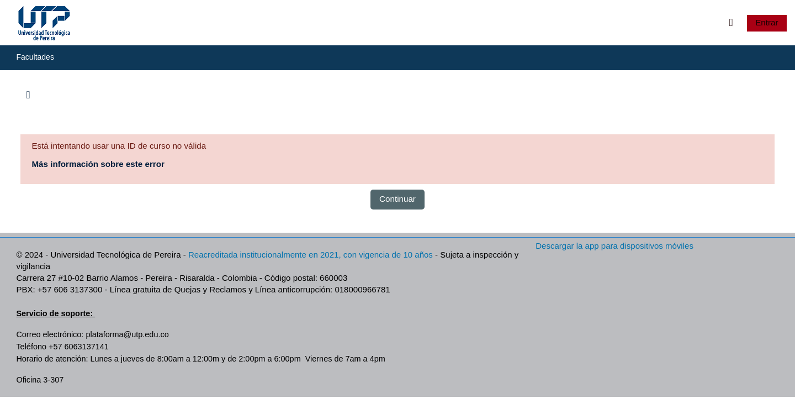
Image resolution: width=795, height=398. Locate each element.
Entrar (766, 22)
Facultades (35, 57)
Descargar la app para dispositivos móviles (614, 245)
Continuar (397, 198)
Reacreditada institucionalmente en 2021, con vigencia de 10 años (310, 254)
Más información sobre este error (98, 164)
